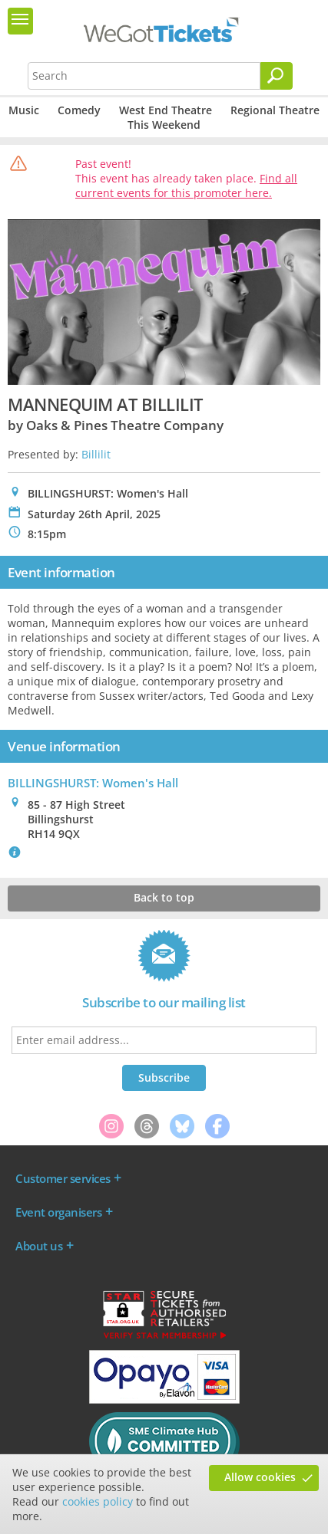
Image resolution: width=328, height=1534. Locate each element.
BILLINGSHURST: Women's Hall (93, 782)
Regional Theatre (275, 110)
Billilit (96, 454)
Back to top (164, 897)
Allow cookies (260, 1477)
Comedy (79, 110)
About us (38, 1245)
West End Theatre (165, 110)
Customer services (63, 1178)
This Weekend (164, 124)
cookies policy (97, 1501)
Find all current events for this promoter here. (186, 185)
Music (23, 110)
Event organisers (58, 1212)
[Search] (276, 76)
